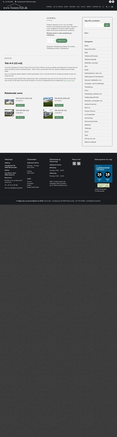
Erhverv (29, 182)
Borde (86, 46)
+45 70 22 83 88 (12, 185)
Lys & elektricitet (90, 114)
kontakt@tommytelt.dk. (93, 201)
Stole (86, 52)
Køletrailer (88, 125)
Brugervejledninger (33, 187)
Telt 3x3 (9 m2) (61, 110)
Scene (86, 132)
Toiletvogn (88, 128)
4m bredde (71, 46)
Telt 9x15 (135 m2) (62, 98)
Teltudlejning (64, 48)
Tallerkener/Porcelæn (91, 56)
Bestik (86, 70)
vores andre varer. (69, 80)
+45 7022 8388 (9, 1)
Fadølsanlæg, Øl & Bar (92, 97)
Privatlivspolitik (99, 191)
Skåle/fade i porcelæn (91, 63)
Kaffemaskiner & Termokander (94, 77)
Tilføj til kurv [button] (20, 105)
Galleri (29, 185)
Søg (107, 25)
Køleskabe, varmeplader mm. (94, 101)
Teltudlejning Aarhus (53, 48)
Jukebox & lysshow (90, 104)
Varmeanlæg (89, 118)
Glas (86, 66)
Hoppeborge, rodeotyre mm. (93, 94)
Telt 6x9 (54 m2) (22, 110)
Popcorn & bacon (90, 111)
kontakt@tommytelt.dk (15, 188)
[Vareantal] (50, 41)
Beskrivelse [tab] (8, 58)
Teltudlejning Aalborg (60, 46)
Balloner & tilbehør (90, 142)
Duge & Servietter (90, 49)
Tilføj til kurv (61, 41)
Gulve (86, 90)
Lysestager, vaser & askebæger (94, 83)
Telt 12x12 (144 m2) (24, 98)
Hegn (86, 135)
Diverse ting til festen (91, 121)
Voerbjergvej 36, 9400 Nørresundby (26, 1)
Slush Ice (87, 108)
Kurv (109, 7)
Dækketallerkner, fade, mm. (93, 73)
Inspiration (30, 183)
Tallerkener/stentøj (90, 59)
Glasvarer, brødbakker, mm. (93, 80)
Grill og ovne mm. (90, 139)
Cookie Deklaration (101, 189)
